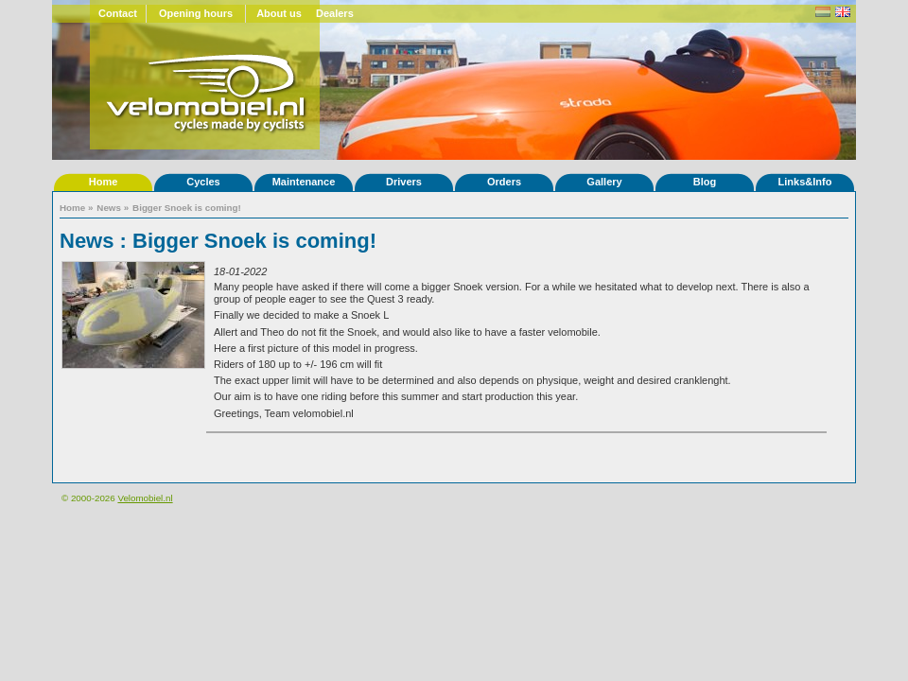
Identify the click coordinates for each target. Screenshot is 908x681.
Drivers (404, 181)
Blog (704, 181)
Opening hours (196, 13)
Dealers (335, 13)
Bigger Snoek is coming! (186, 207)
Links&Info (805, 181)
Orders (504, 181)
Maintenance (304, 181)
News (108, 207)
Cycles (202, 181)
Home (103, 181)
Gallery (603, 181)
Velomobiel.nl (144, 498)
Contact (117, 13)
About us (279, 13)
